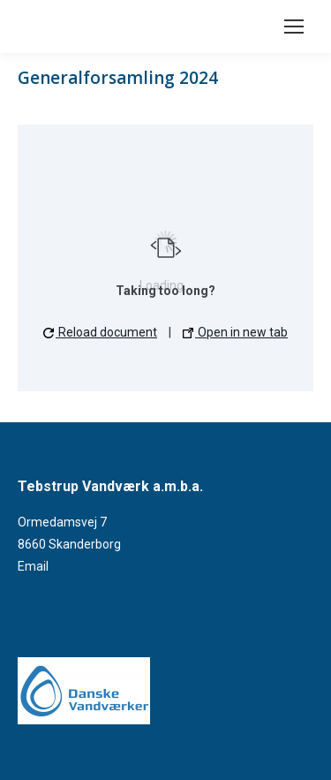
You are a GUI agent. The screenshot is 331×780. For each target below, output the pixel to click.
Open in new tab (235, 332)
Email (33, 566)
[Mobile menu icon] (293, 26)
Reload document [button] (100, 332)
